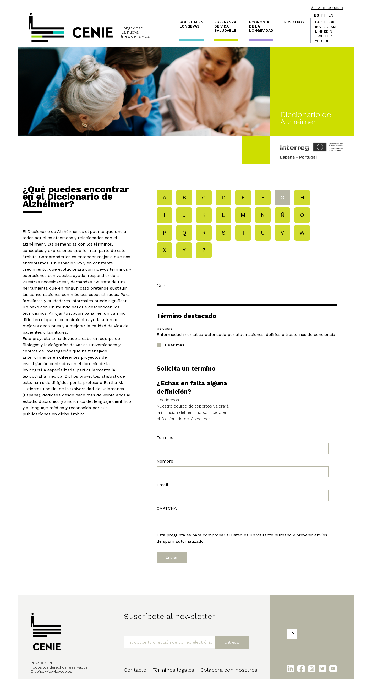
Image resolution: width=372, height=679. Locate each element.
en (330, 15)
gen (161, 285)
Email (162, 484)
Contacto (135, 670)
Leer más (174, 345)
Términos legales (173, 670)
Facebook (325, 22)
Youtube (323, 41)
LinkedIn (323, 31)
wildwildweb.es (58, 671)
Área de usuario (327, 8)
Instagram (325, 27)
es (316, 15)
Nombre (165, 461)
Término (165, 437)
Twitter (323, 36)
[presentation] (196, 522)
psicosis (164, 328)
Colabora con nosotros (228, 670)
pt (323, 15)
